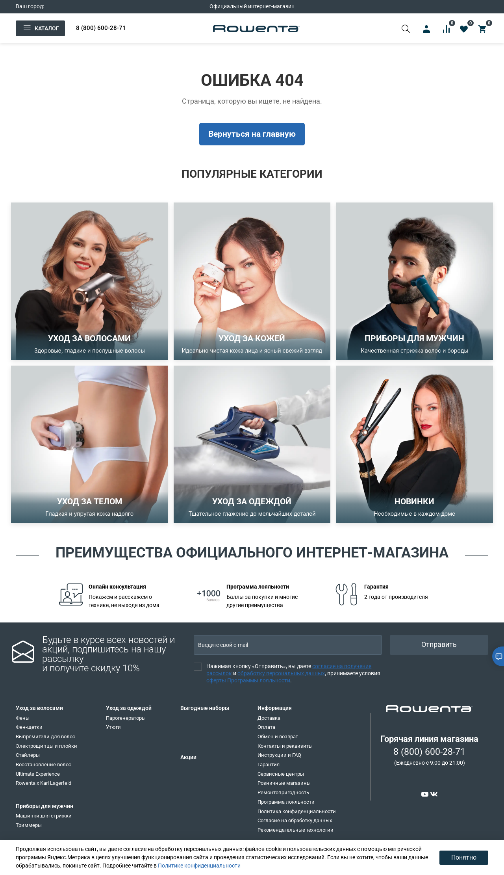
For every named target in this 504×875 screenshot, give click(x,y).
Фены (23, 718)
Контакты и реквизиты (285, 746)
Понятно (463, 857)
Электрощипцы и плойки (46, 746)
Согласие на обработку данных (295, 820)
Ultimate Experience (38, 774)
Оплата (266, 727)
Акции (188, 757)
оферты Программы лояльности (248, 680)
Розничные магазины (284, 783)
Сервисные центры (281, 774)
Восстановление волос (43, 764)
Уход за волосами (39, 708)
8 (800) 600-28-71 (101, 28)
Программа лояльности (286, 802)
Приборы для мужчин (44, 806)
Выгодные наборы (204, 708)
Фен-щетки (29, 727)
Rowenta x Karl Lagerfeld (43, 783)
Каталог (40, 28)
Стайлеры (28, 755)
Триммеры (29, 825)
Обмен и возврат (278, 736)
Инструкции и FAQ (279, 755)
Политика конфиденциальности (297, 811)
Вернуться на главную (252, 134)
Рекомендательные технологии (296, 830)
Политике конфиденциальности (199, 865)
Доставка (269, 718)
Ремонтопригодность (283, 792)
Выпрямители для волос (45, 736)
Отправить (439, 644)
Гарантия (269, 764)
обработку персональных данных (281, 673)
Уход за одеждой (129, 708)
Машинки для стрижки (44, 816)
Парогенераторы (126, 718)
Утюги (113, 727)
